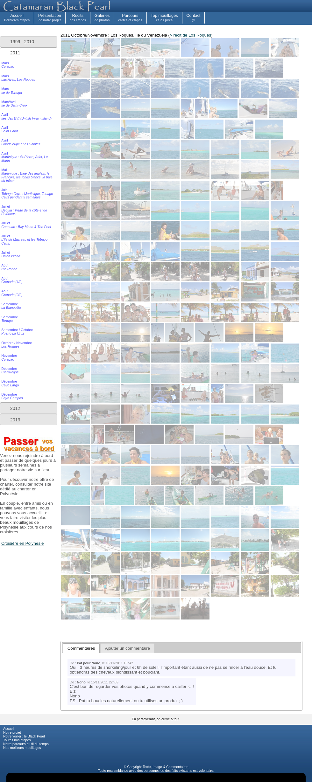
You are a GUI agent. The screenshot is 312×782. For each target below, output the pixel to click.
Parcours (130, 17)
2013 (15, 419)
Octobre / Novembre (16, 344)
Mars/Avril (14, 103)
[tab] (28, 41)
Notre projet (12, 732)
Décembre (9, 370)
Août (9, 267)
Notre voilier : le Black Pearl (24, 736)
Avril (26, 116)
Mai (27, 175)
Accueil (17, 17)
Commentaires (177, 767)
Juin (27, 193)
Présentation (49, 17)
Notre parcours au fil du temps (26, 744)
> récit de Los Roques (190, 35)
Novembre (9, 357)
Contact (193, 17)
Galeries (102, 17)
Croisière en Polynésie (22, 543)
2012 (15, 408)
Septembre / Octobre (17, 331)
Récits (77, 17)
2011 (15, 52)
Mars (7, 64)
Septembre (11, 305)
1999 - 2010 (22, 41)
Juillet (24, 210)
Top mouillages (164, 17)
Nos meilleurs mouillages (22, 748)
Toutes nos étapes (17, 740)
